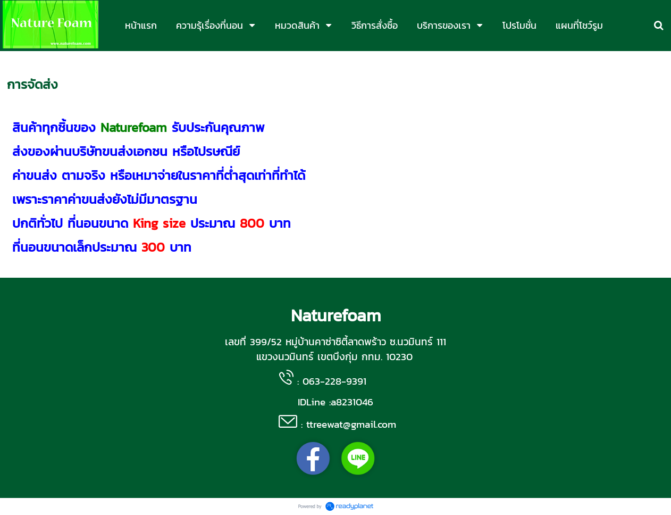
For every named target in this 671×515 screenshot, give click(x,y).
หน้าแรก (19, 62)
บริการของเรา (62, 62)
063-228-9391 (334, 380)
